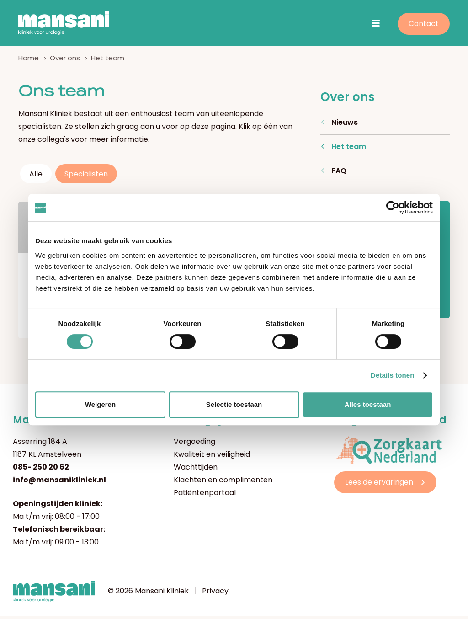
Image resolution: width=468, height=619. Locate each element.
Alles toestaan (368, 404)
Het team (348, 149)
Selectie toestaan (234, 404)
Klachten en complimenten (223, 483)
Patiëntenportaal (205, 496)
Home (28, 61)
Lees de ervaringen (379, 485)
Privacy (215, 594)
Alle (36, 177)
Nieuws (344, 125)
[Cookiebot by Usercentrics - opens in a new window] (393, 207)
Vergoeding (194, 444)
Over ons (65, 61)
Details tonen (392, 375)
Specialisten (86, 177)
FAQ (338, 174)
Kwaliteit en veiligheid (212, 457)
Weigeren (100, 404)
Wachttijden (196, 470)
